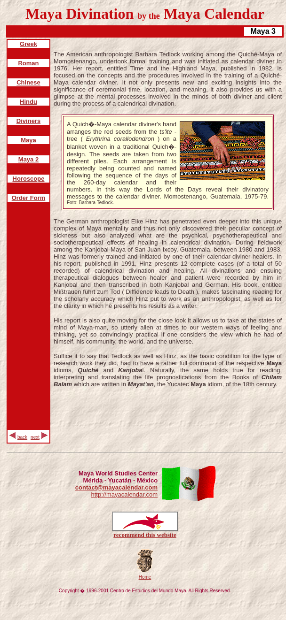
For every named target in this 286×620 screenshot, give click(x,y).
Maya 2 (28, 159)
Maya (28, 140)
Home (145, 577)
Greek (28, 43)
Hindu (28, 101)
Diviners (28, 120)
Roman (28, 63)
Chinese (28, 82)
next (35, 437)
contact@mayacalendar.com (116, 487)
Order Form (29, 197)
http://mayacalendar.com (124, 494)
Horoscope (29, 178)
